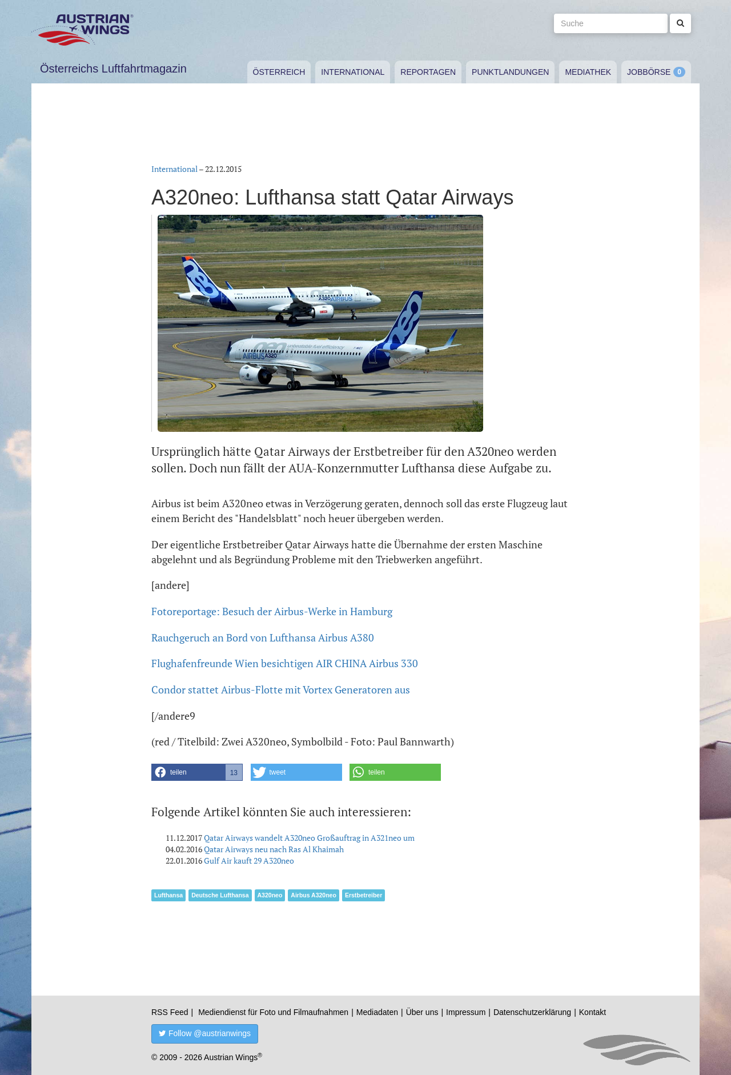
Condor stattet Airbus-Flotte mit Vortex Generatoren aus (280, 689)
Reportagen (428, 72)
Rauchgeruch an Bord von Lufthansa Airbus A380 (262, 637)
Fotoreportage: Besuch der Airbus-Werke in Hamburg (271, 611)
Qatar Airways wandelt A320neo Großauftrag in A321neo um (309, 837)
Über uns (422, 1012)
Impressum (465, 1012)
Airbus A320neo (313, 895)
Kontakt (592, 1012)
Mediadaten (377, 1012)
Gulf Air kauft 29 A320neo (249, 860)
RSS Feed (169, 1012)
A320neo (270, 895)
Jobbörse (648, 72)
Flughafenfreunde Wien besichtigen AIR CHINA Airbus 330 (284, 663)
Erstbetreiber (363, 895)
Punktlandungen (510, 72)
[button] (197, 772)
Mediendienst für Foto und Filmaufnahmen (273, 1012)
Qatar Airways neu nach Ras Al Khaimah (274, 849)
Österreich (279, 72)
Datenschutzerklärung (532, 1012)
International (352, 72)
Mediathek (588, 72)
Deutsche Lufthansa (219, 895)
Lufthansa (168, 895)
